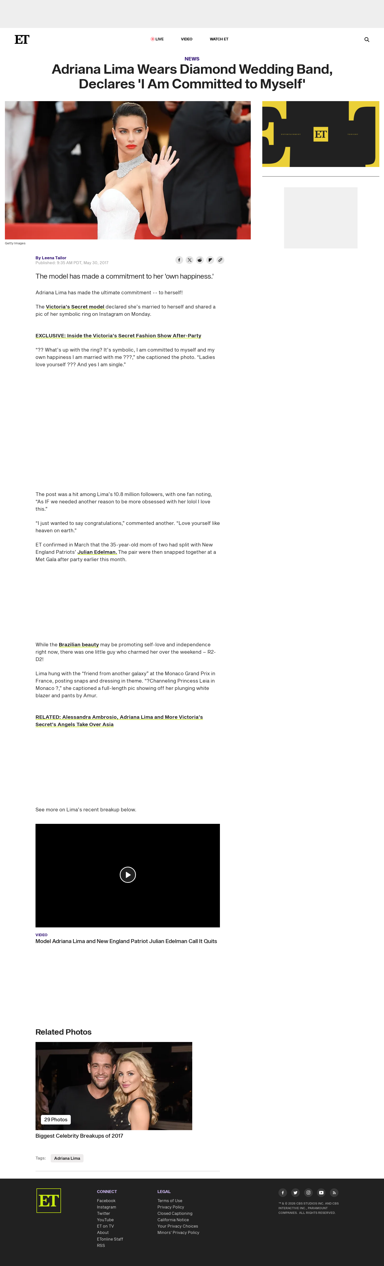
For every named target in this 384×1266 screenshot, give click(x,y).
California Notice (173, 1220)
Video (187, 39)
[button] (128, 875)
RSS (101, 1246)
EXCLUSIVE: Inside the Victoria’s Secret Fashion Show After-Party (118, 336)
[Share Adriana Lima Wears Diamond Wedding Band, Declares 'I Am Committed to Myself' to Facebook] (179, 261)
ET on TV (105, 1226)
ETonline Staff (110, 1239)
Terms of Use (169, 1201)
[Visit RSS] (334, 1193)
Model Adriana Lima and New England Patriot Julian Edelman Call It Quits (126, 941)
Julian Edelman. (97, 552)
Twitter (103, 1214)
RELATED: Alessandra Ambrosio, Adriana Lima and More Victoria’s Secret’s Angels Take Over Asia (119, 721)
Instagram (106, 1207)
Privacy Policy (170, 1207)
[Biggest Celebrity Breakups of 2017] (128, 1086)
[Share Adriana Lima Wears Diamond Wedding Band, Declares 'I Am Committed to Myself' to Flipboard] (210, 261)
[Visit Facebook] (282, 1193)
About (103, 1233)
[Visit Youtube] (321, 1193)
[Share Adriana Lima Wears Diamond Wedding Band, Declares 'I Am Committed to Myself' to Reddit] (199, 261)
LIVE (160, 39)
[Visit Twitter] (295, 1193)
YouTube (105, 1220)
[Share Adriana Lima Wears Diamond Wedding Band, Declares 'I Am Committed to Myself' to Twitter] (189, 261)
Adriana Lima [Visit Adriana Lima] (67, 1158)
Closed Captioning (174, 1214)
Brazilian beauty (79, 645)
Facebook (106, 1201)
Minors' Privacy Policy (178, 1233)
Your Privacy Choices (177, 1226)
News (192, 59)
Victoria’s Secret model (76, 307)
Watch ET (219, 39)
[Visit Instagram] (308, 1193)
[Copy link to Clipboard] (220, 261)
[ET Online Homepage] (22, 39)
